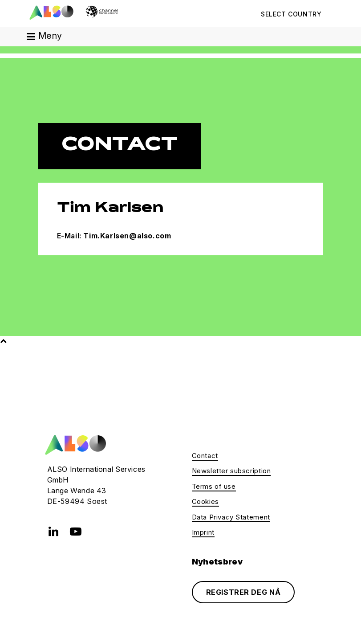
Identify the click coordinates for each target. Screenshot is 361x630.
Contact (205, 455)
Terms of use (214, 486)
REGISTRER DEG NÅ (243, 592)
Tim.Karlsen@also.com (127, 235)
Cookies (205, 501)
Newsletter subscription (231, 470)
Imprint (203, 532)
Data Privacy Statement (231, 517)
